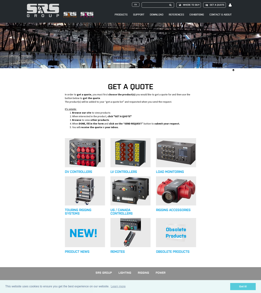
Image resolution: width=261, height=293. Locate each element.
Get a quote (214, 5)
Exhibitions (197, 14)
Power (160, 273)
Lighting (124, 273)
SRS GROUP (104, 273)
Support (138, 14)
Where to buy (189, 5)
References (176, 14)
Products (121, 14)
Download (156, 14)
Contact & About (220, 14)
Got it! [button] (243, 286)
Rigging (143, 273)
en (135, 4)
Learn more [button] (118, 286)
